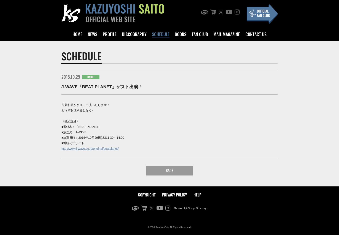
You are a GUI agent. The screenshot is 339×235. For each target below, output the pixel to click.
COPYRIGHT (147, 195)
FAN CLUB (200, 34)
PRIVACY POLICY (174, 195)
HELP (197, 195)
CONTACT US (256, 34)
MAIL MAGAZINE (226, 34)
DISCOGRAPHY (134, 34)
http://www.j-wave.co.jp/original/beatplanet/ (90, 148)
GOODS (180, 34)
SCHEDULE (161, 34)
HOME (77, 34)
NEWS (92, 34)
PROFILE (110, 34)
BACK (169, 170)
